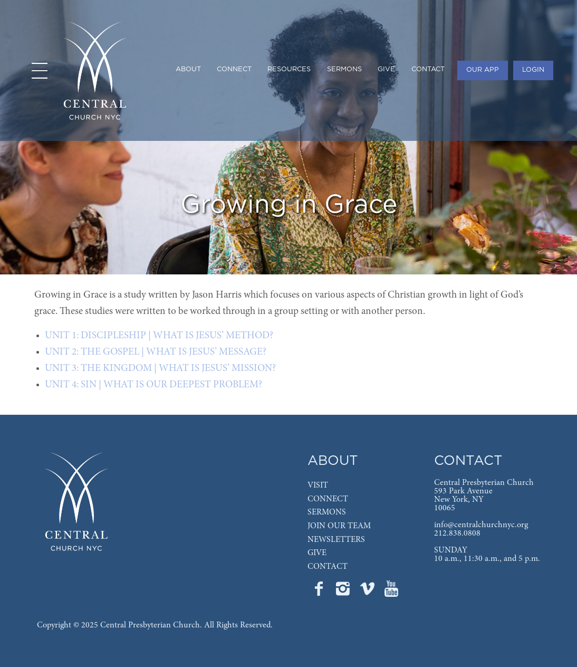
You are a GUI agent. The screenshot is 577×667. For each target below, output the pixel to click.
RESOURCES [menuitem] (289, 69)
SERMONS (326, 512)
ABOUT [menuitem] (188, 69)
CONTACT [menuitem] (428, 69)
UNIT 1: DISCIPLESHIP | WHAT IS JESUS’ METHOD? (159, 336)
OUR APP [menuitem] (482, 69)
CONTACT (327, 567)
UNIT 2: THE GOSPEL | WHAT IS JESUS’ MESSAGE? (155, 352)
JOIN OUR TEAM (339, 526)
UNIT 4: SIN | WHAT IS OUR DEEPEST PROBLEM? (153, 385)
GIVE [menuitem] (386, 69)
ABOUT (332, 461)
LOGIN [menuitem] (533, 69)
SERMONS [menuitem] (344, 69)
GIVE (316, 553)
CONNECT (327, 499)
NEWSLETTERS (336, 540)
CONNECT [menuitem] (234, 69)
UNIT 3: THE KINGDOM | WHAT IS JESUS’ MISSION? (160, 369)
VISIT (317, 485)
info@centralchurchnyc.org (481, 525)
